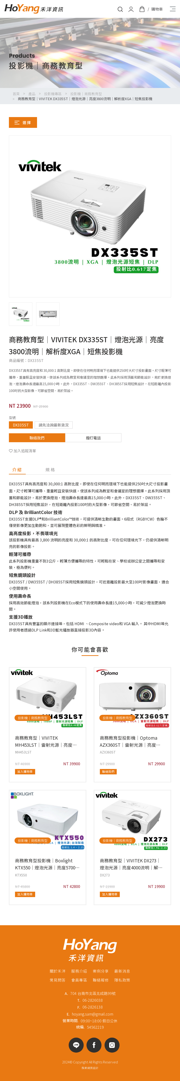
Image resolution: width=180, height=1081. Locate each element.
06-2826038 (92, 1000)
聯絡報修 (101, 980)
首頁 (16, 93)
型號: (12, 417)
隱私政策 (122, 980)
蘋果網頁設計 (90, 1068)
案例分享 (101, 971)
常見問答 (58, 980)
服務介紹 (79, 971)
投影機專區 (53, 93)
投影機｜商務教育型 (86, 93)
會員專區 (79, 980)
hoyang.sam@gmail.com (92, 1014)
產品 (31, 93)
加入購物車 (25, 771)
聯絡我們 (37, 438)
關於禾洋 (58, 971)
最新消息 (122, 971)
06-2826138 (92, 1007)
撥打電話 (93, 438)
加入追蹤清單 (25, 450)
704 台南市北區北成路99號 (93, 993)
